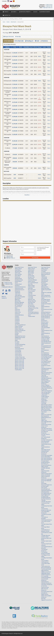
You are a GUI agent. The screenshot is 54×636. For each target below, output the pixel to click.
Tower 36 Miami (44, 560)
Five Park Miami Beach (46, 357)
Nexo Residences (45, 416)
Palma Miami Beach (45, 449)
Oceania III (17, 319)
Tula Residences (45, 562)
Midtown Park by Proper (46, 407)
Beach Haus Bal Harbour (46, 315)
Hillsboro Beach (18, 268)
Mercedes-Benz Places (46, 406)
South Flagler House (45, 494)
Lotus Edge (30, 296)
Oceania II (17, 317)
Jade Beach (17, 292)
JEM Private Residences (46, 390)
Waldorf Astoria (44, 594)
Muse (16, 308)
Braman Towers (44, 322)
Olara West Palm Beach (46, 428)
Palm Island (30, 303)
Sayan (16, 340)
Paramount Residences (20, 330)
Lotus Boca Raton (32, 295)
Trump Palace (18, 350)
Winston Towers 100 (19, 360)
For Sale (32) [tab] (8, 41)
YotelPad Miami (18, 369)
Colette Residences (45, 337)
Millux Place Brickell (45, 409)
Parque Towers (18, 331)
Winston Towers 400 (19, 364)
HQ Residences (44, 376)
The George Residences (33, 312)
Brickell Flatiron (18, 281)
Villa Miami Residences (46, 583)
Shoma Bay (43, 483)
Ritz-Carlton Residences (46, 458)
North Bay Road (31, 302)
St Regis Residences (45, 497)
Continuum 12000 (45, 338)
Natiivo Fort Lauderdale (46, 414)
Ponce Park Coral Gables (46, 455)
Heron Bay (30, 284)
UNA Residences (45, 570)
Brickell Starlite (44, 323)
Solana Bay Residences (46, 490)
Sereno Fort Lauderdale (46, 479)
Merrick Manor (18, 298)
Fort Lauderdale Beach (33, 282)
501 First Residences (45, 272)
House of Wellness (45, 385)
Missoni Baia (17, 301)
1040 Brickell (44, 277)
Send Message (35, 257)
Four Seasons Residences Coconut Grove (45, 366)
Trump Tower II (18, 354)
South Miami (18, 270)
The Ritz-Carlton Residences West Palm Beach (46, 538)
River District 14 (44, 463)
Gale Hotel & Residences (20, 287)
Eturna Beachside (45, 354)
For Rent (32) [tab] (18, 41)
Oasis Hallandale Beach (46, 421)
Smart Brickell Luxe (45, 489)
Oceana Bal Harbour (19, 315)
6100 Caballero (44, 284)
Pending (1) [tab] (29, 41)
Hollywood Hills (31, 287)
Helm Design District (45, 381)
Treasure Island (31, 316)
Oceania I (17, 316)
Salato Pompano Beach (46, 473)
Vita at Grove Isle (45, 587)
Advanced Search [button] (44, 11)
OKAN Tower (44, 420)
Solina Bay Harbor (45, 491)
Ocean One (17, 309)
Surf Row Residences (46, 498)
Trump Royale (18, 351)
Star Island (30, 310)
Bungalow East (44, 324)
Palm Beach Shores (19, 267)
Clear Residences (45, 336)
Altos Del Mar (31, 272)
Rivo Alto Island (31, 306)
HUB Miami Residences (46, 378)
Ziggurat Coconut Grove (46, 600)
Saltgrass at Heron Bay (33, 308)
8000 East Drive (44, 287)
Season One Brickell (45, 475)
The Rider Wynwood (45, 535)
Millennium (17, 299)
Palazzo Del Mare (19, 326)
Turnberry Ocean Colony (20, 358)
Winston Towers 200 (19, 361)
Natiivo (42, 413)
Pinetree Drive (31, 305)
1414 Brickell (44, 278)
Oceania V (17, 322)
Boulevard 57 (44, 320)
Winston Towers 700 (19, 368)
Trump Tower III (18, 355)
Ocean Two (17, 310)
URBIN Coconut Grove (46, 571)
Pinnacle (17, 333)
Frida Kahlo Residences (46, 368)
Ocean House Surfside (46, 424)
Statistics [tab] (44, 41)
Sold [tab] (37, 41)
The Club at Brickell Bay (20, 344)
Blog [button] (35, 11)
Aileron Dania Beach (45, 295)
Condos (17, 265)
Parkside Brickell (45, 451)
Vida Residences (45, 581)
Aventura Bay (31, 275)
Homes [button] (14, 11)
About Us (4, 296)
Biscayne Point (31, 277)
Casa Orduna (31, 278)
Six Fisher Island (44, 486)
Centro (16, 282)
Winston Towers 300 (19, 362)
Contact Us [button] (6, 15)
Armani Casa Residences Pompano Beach (46, 304)
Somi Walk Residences (46, 493)
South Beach (31, 309)
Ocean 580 (43, 423)
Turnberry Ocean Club (20, 357)
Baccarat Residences (46, 312)
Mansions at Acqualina (20, 296)
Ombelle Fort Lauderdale (46, 430)
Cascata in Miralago (32, 279)
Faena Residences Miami (46, 355)
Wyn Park (43, 598)
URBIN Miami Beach (45, 573)
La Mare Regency (45, 396)
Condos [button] (6, 11)
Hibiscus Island (31, 285)
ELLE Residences (45, 350)
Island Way (30, 288)
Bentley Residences (45, 316)
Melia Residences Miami (46, 404)
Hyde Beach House (19, 288)
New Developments (45, 265)
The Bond (17, 343)
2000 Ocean (17, 272)
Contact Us (4, 298)
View (48, 52)
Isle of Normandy (32, 289)
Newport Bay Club (32, 301)
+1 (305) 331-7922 (48, 6)
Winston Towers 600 (19, 367)
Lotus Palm (30, 298)
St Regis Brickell (44, 496)
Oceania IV (17, 320)
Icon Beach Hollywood (46, 386)
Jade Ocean (17, 294)
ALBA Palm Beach (45, 288)
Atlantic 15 (30, 274)
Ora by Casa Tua (45, 442)
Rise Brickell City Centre (20, 336)
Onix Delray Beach (45, 441)
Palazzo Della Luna (19, 329)
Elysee (42, 351)
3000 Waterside (44, 279)
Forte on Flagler (44, 360)
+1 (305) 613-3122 (48, 4)
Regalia (16, 334)
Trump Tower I (18, 352)
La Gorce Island (31, 291)
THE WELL (43, 500)
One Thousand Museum (20, 324)
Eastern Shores (31, 281)
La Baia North (44, 395)
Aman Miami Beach (45, 299)
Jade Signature (18, 295)
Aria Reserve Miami (45, 301)
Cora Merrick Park (45, 340)
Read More (27, 194)
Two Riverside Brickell (46, 569)
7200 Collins (44, 285)
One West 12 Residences (46, 440)
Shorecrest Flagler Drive (46, 484)
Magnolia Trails (31, 299)
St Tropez (17, 341)
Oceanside (17, 323)
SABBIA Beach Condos (20, 337)
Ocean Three (18, 312)
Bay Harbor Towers (45, 313)
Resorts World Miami (45, 456)
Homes (29, 265)
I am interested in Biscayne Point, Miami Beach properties (43, 250)
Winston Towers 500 (19, 365)
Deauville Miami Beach (46, 341)
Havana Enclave (44, 379)
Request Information (9, 36)
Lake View (30, 294)
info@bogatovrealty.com (47, 7)
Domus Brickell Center (46, 345)
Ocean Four (17, 313)
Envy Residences (45, 352)
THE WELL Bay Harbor (46, 501)
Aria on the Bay (18, 274)
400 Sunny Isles (18, 271)
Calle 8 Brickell (44, 326)
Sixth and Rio (44, 487)
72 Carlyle (43, 271)
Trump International (19, 348)
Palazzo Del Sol (18, 327)
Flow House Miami (45, 358)
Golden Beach (31, 270)
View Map (18, 36)
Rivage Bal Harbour (45, 462)
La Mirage (30, 292)
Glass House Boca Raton (46, 372)
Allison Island (31, 271)
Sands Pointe (18, 338)
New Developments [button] (25, 11)
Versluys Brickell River (46, 577)
